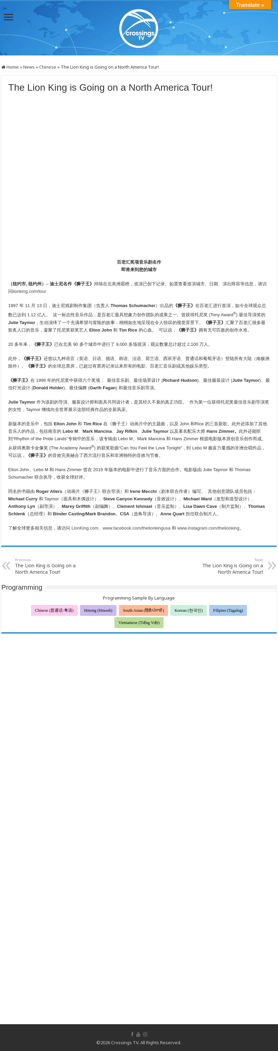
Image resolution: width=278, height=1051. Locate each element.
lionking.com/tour (29, 291)
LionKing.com (85, 528)
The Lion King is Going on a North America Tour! (50, 566)
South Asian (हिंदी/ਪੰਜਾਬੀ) (143, 610)
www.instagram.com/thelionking (208, 528)
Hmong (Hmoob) (98, 610)
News (29, 67)
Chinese (47, 67)
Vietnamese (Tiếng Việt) (139, 622)
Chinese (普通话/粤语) (54, 610)
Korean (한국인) (188, 610)
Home (10, 67)
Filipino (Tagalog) (228, 610)
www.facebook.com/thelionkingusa (136, 528)
